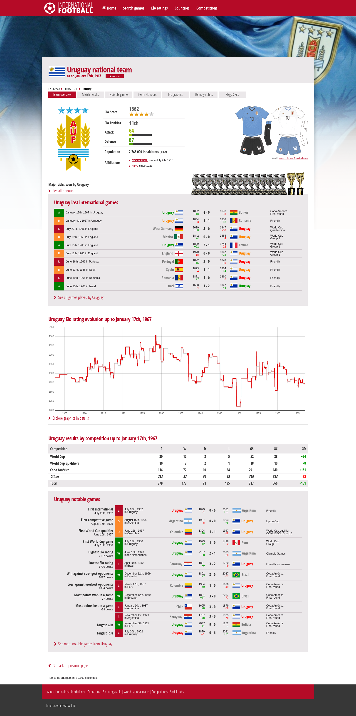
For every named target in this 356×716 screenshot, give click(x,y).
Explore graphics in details (70, 418)
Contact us (93, 692)
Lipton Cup (272, 521)
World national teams (136, 692)
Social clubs (177, 692)
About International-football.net (66, 692)
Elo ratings (159, 8)
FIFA (135, 165)
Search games (133, 8)
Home (111, 8)
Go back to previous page (70, 665)
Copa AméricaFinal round (278, 213)
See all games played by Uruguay (81, 297)
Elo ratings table (111, 692)
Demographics (204, 94)
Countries (182, 8)
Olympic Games (276, 553)
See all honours (63, 190)
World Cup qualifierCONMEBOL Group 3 (279, 532)
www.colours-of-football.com (293, 158)
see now (115, 76)
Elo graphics (175, 94)
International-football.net (61, 705)
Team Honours (147, 94)
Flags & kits (232, 94)
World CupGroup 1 (276, 237)
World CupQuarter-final (277, 229)
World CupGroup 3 (272, 543)
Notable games (118, 94)
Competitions (207, 8)
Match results (90, 94)
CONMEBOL (71, 89)
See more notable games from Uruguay (85, 644)
